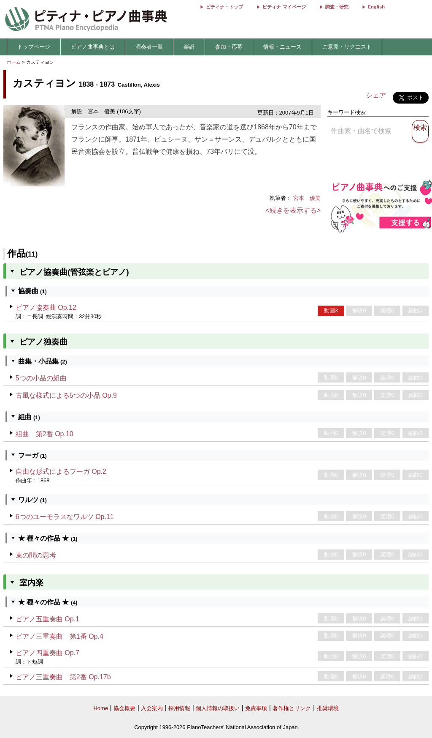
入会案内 (152, 708)
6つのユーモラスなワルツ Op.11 (65, 516)
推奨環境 (328, 708)
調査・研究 (336, 6)
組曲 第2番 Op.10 (44, 433)
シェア (376, 95)
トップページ (33, 47)
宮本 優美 (307, 198)
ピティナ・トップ (224, 6)
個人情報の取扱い (218, 708)
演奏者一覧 (149, 47)
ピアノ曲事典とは (93, 47)
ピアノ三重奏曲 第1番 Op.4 (59, 636)
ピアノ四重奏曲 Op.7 (47, 652)
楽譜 (189, 47)
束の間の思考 (36, 555)
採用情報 (179, 708)
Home (100, 708)
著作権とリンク (292, 708)
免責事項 (256, 708)
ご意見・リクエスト (347, 47)
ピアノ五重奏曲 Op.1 (47, 619)
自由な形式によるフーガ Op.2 (61, 471)
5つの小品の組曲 (41, 378)
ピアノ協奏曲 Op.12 (46, 307)
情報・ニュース (282, 47)
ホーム (14, 62)
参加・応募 (229, 47)
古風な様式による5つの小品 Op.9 (66, 395)
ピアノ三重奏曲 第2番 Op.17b (63, 677)
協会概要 (124, 708)
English (376, 6)
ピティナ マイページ (283, 6)
